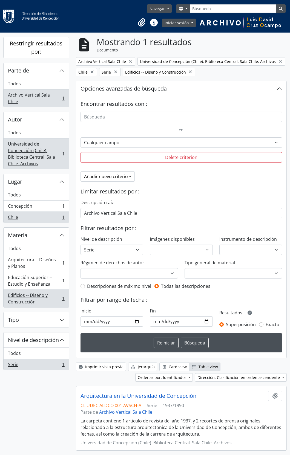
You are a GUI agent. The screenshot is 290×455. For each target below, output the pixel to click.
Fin (153, 311)
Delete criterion (181, 157)
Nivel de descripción (33, 340)
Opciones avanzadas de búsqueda (124, 88)
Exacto (272, 324)
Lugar (15, 181)
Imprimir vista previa (101, 366)
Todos (14, 84)
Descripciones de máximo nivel (119, 286)
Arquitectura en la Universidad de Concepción (138, 396)
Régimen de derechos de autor (112, 263)
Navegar (158, 8)
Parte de (18, 70)
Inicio (86, 311)
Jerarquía (143, 366)
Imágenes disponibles (172, 239)
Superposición (241, 324)
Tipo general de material (210, 263)
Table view (204, 366)
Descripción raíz (97, 202)
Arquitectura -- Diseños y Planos (36, 263)
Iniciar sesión (177, 22)
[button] (142, 23)
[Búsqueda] (233, 8)
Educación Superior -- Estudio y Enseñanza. (36, 280)
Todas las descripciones (185, 286)
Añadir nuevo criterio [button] (106, 176)
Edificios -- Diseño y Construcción (36, 298)
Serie (36, 365)
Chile (36, 218)
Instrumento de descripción (248, 239)
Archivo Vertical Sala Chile (36, 98)
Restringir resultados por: (36, 47)
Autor (15, 119)
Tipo (13, 319)
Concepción (36, 207)
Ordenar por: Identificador (162, 377)
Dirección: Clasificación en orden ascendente (239, 377)
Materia (17, 235)
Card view (174, 366)
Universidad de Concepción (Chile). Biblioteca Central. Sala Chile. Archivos (36, 154)
